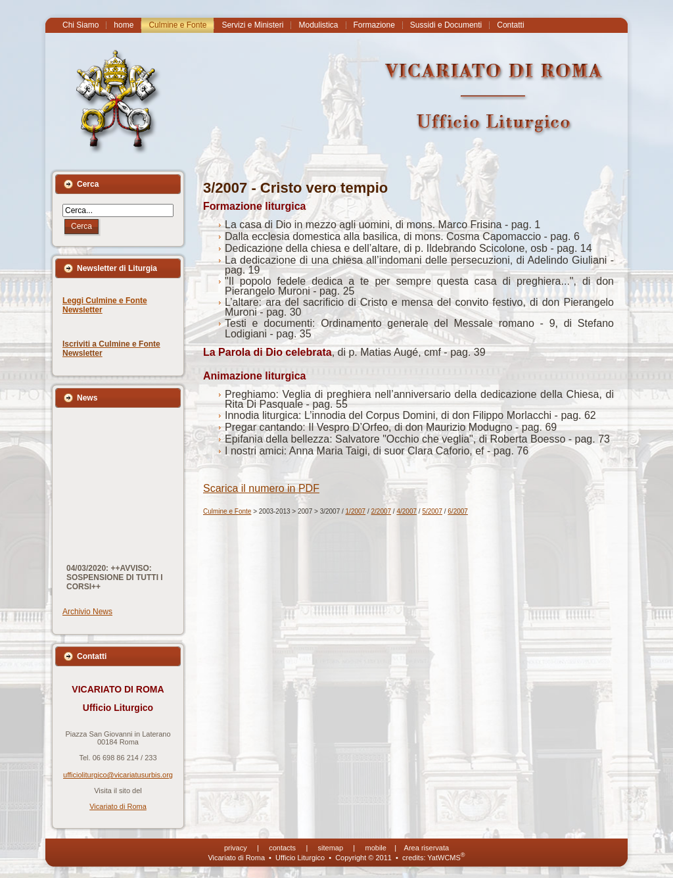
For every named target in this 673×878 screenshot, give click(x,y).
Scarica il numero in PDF (261, 488)
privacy (235, 848)
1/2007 (356, 511)
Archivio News (87, 611)
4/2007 (406, 511)
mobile (375, 848)
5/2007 (432, 511)
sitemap (331, 848)
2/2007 (381, 511)
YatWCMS (446, 858)
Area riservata (426, 848)
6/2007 (458, 511)
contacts (282, 848)
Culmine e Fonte (227, 511)
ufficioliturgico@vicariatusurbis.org (118, 775)
